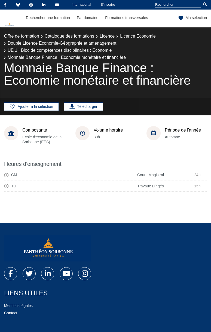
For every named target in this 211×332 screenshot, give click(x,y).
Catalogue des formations (69, 36)
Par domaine (87, 18)
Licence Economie (138, 36)
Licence (107, 36)
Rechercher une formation (48, 18)
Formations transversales (126, 18)
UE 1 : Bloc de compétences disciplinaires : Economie (60, 50)
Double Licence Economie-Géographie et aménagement (62, 43)
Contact (10, 313)
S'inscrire (108, 4)
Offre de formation (21, 36)
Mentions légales (18, 305)
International (81, 4)
